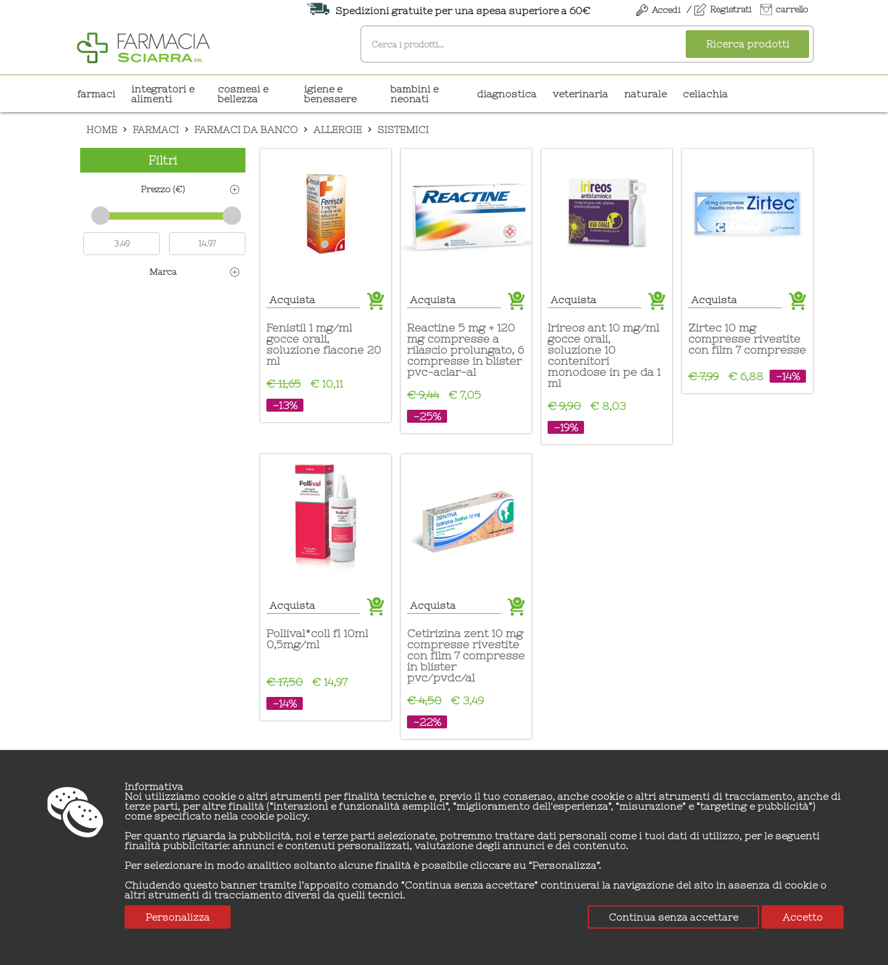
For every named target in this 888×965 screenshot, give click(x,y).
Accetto (803, 916)
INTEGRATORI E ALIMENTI (162, 93)
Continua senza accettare (673, 916)
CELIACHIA (705, 93)
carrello (792, 9)
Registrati (730, 9)
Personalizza (178, 916)
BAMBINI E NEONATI (414, 93)
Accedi (666, 10)
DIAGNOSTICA (506, 93)
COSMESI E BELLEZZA (243, 93)
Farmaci (96, 93)
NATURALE (645, 93)
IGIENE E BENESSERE (330, 93)
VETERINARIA (580, 93)
